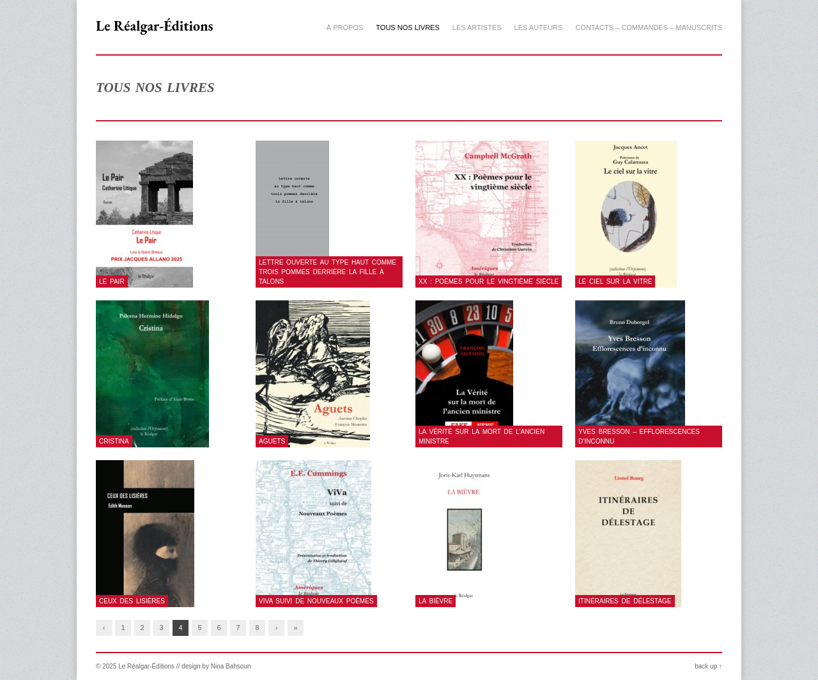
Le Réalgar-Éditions (154, 26)
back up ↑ (708, 666)
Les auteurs (538, 27)
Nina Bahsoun (231, 666)
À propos (345, 27)
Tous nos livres (407, 27)
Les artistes (477, 27)
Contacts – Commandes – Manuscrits (648, 27)
